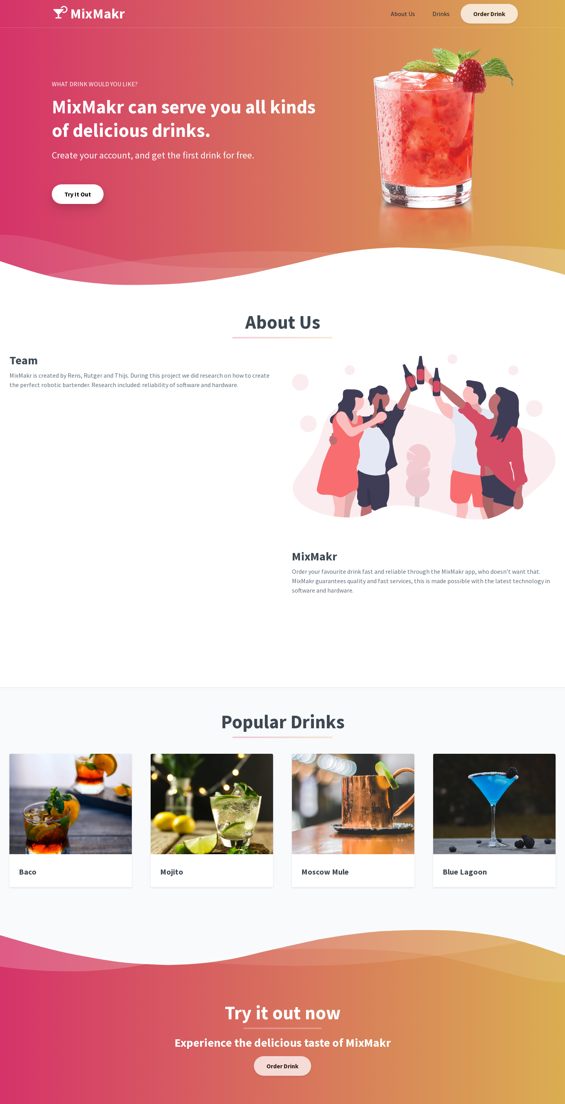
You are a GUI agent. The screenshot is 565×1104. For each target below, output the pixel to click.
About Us (403, 14)
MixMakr (89, 13)
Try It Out (77, 194)
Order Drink (489, 14)
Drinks (441, 14)
